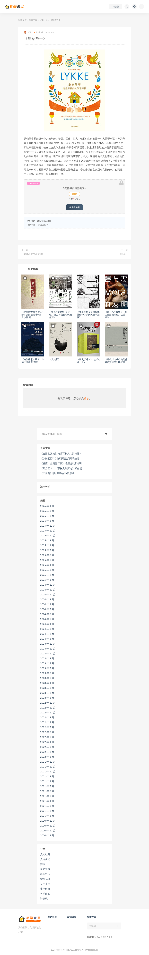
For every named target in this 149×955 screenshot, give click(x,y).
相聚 (27, 32)
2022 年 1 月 (47, 756)
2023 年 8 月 (47, 663)
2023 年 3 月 (47, 687)
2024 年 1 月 (47, 638)
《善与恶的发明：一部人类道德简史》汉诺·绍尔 (116, 314)
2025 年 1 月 (47, 579)
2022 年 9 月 (47, 717)
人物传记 (45, 859)
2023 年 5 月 (47, 678)
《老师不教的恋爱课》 (32, 254)
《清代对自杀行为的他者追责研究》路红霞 (116, 361)
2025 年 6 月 (47, 555)
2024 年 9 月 (47, 599)
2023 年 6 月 (47, 673)
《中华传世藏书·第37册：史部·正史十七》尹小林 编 (32, 314)
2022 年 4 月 (47, 741)
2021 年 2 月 (47, 810)
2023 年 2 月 (47, 692)
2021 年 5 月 (47, 796)
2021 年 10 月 (48, 771)
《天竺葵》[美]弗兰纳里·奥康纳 (57, 473)
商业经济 (45, 873)
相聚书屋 (33, 20)
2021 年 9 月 (47, 776)
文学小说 (45, 883)
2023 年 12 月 (48, 643)
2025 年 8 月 (47, 545)
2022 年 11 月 (48, 707)
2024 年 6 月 (47, 614)
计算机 (44, 898)
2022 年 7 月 (47, 727)
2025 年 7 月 (47, 550)
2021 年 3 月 (47, 805)
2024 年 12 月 (48, 584)
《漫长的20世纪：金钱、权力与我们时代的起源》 (60, 314)
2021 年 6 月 (47, 791)
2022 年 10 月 (48, 712)
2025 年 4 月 (47, 564)
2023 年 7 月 (47, 668)
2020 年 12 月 (48, 820)
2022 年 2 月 (47, 751)
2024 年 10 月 (48, 594)
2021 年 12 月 (48, 761)
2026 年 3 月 (47, 510)
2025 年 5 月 (47, 560)
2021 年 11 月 (48, 766)
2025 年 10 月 (48, 535)
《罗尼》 (123, 254)
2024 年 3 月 (47, 628)
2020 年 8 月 (47, 835)
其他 (42, 864)
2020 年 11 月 (48, 825)
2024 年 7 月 (47, 609)
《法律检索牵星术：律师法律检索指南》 (32, 361)
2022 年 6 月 (47, 732)
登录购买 (74, 207)
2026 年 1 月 (47, 520)
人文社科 (43, 20)
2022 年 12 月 (48, 702)
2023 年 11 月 (48, 648)
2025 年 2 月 (47, 574)
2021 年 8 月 (47, 781)
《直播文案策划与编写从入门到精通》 (61, 453)
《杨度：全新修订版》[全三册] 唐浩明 (61, 463)
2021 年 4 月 (47, 800)
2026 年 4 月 (47, 505)
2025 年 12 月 (48, 525)
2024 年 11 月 (48, 589)
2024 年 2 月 (47, 633)
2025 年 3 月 (47, 569)
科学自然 (45, 893)
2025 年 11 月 (48, 530)
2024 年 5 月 (47, 619)
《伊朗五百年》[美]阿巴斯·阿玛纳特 (59, 458)
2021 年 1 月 (47, 815)
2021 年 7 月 (47, 786)
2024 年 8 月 (47, 604)
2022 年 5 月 (47, 737)
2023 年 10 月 (48, 653)
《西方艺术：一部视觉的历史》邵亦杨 (61, 468)
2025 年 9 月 (47, 540)
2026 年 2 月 (47, 515)
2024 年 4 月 (47, 623)
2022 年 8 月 (47, 722)
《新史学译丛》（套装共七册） (88, 361)
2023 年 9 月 (47, 658)
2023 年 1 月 (47, 697)
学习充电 (45, 878)
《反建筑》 (55, 359)
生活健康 (45, 888)
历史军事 (45, 868)
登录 (86, 398)
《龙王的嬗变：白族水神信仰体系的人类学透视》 (88, 314)
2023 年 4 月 (47, 682)
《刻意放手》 (43, 224)
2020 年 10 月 (48, 830)
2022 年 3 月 (47, 746)
